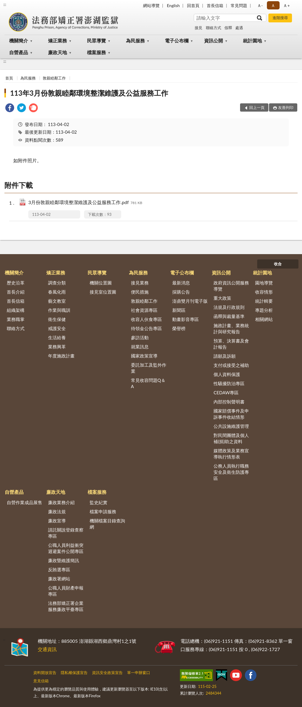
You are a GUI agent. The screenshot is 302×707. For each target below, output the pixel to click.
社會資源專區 (144, 310)
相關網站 (264, 319)
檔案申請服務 (103, 511)
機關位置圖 (101, 282)
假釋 (228, 27)
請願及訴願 (225, 356)
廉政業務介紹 (61, 502)
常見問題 (239, 5)
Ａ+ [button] (286, 5)
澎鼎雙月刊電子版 (190, 301)
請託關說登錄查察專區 (65, 533)
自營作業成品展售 (24, 502)
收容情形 (264, 291)
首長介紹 (15, 291)
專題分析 (264, 310)
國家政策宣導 (144, 355)
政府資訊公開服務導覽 (231, 286)
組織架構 (15, 310)
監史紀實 (98, 502)
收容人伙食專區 (146, 319)
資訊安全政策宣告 (107, 672)
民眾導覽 (96, 40)
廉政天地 (57, 52)
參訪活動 (140, 337)
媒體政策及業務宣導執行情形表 (231, 453)
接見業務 (140, 282)
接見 (198, 27)
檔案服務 (96, 52)
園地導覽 (264, 282)
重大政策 (222, 298)
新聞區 (179, 310)
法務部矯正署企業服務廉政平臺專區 (65, 606)
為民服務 (135, 40)
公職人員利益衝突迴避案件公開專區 (65, 548)
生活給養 (57, 337)
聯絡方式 (213, 27)
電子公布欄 (176, 40)
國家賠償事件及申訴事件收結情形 (231, 414)
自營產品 (18, 52)
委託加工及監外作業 (148, 368)
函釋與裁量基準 (229, 316)
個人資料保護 (227, 374)
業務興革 (57, 346)
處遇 (239, 27)
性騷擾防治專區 (229, 383)
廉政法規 (57, 511)
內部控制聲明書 (229, 401)
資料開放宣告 (44, 672)
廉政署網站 (59, 578)
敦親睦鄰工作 (54, 78)
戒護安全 (57, 328)
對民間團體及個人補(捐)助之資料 (231, 438)
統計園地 (252, 40)
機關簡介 (18, 40)
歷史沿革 (15, 282)
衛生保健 (57, 319)
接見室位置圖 (103, 291)
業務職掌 (15, 319)
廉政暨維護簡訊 (63, 560)
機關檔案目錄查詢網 (107, 523)
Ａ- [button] (260, 5)
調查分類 (57, 282)
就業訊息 (140, 346)
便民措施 (140, 291)
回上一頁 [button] (257, 107)
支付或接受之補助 (231, 365)
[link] (9, 108)
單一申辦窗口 (138, 672)
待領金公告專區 (146, 328)
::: (4, 4)
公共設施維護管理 (231, 426)
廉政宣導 (57, 520)
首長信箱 (215, 5)
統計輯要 (264, 301)
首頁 (9, 78)
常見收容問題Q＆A (148, 383)
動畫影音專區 (185, 319)
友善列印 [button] (285, 107)
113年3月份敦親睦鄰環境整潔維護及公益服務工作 (89, 93)
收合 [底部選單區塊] (278, 263)
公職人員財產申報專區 (65, 591)
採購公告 (181, 291)
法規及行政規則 (229, 307)
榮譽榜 (179, 328)
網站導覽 (151, 5)
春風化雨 (57, 291)
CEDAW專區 (226, 392)
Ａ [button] (273, 5)
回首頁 (193, 5)
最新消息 (181, 282)
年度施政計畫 (61, 355)
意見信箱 (41, 680)
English (173, 5)
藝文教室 (57, 301)
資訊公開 (213, 40)
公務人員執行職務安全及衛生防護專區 (231, 472)
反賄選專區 (59, 569)
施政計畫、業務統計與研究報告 (231, 328)
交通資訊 (47, 649)
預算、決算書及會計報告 (231, 344)
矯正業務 (57, 40)
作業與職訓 (59, 310)
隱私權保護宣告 (74, 672)
